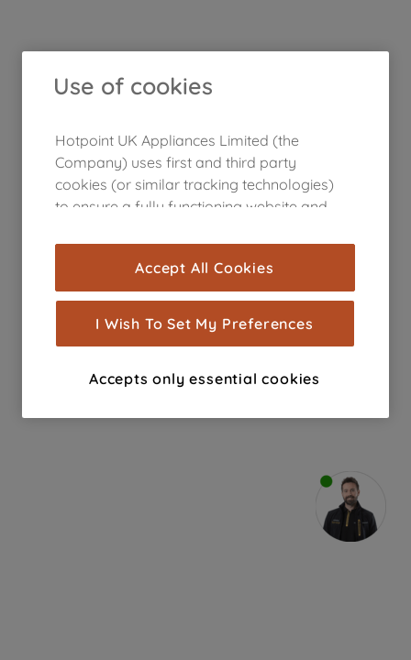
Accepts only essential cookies (204, 378)
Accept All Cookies (204, 267)
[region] (205, 234)
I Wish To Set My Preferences (204, 323)
